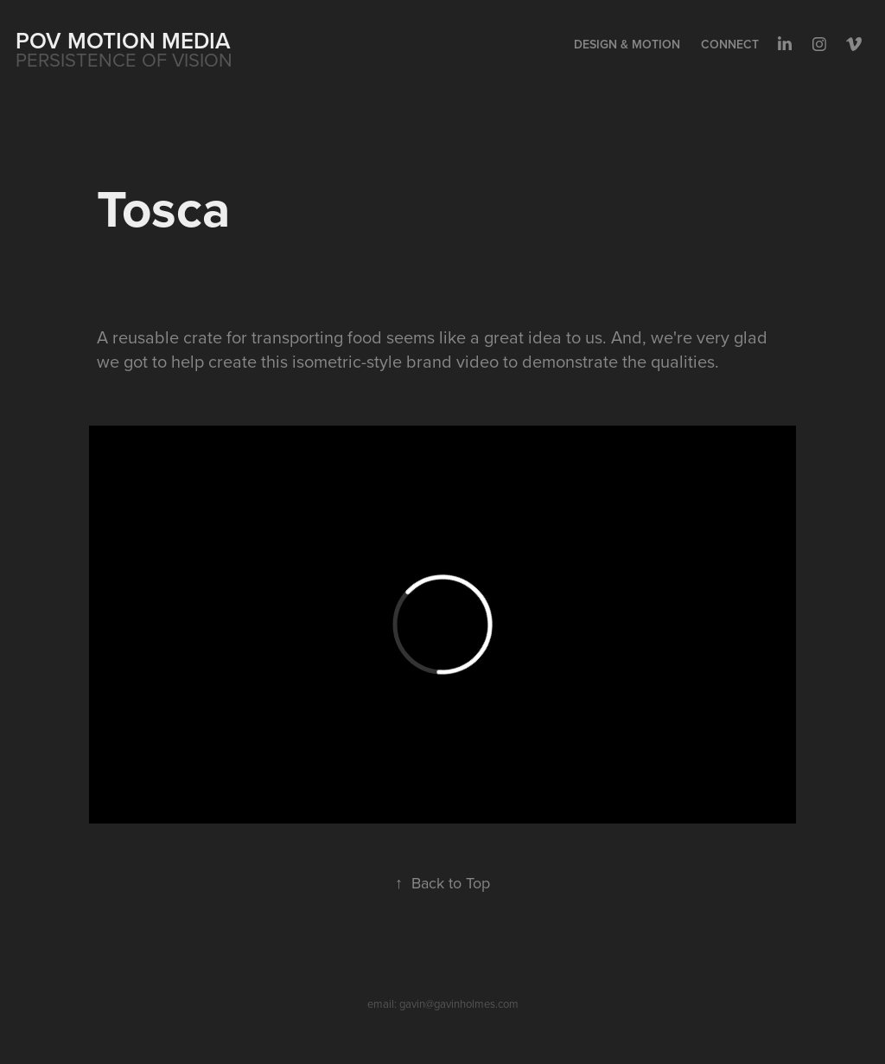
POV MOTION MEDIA (123, 40)
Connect (730, 44)
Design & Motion (627, 44)
